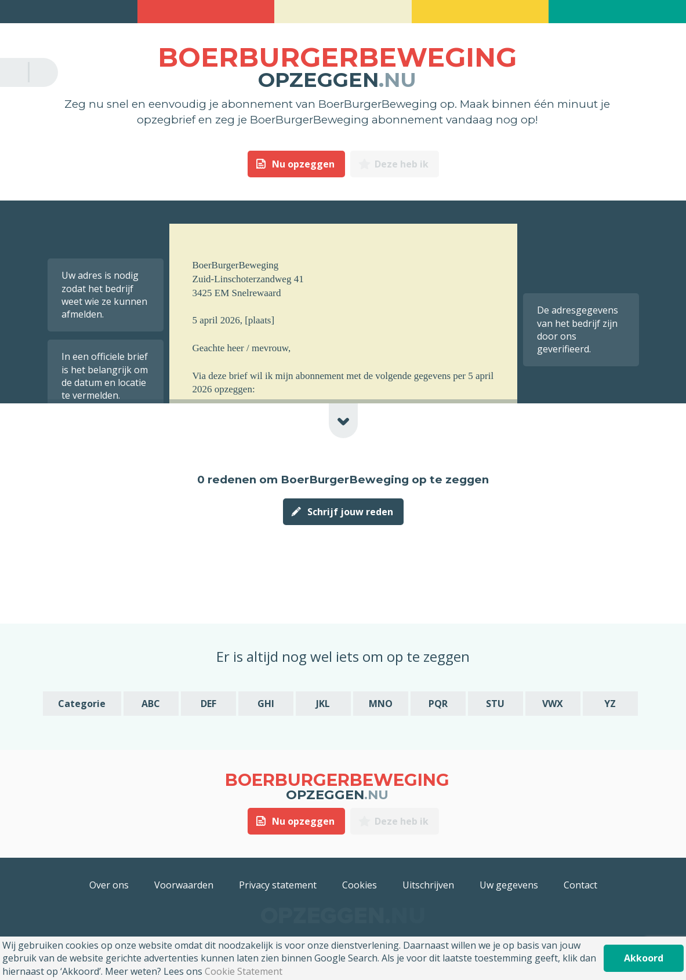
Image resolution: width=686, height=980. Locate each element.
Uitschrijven (428, 885)
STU (495, 703)
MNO (381, 703)
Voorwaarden (183, 885)
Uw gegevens (509, 885)
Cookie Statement (243, 971)
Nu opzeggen (303, 164)
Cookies (359, 885)
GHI (265, 703)
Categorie (82, 703)
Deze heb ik (402, 164)
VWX (552, 703)
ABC (150, 703)
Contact (580, 885)
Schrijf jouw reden (350, 511)
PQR (438, 703)
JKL (323, 703)
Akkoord (643, 958)
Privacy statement (278, 885)
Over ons (109, 885)
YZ (610, 703)
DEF (208, 703)
